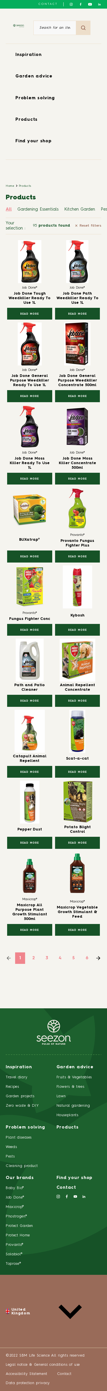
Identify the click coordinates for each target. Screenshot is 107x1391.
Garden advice (34, 76)
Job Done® (15, 1197)
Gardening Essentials (37, 209)
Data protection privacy (28, 1383)
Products (26, 120)
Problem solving (34, 98)
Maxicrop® (15, 1207)
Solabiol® (14, 1254)
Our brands (20, 1178)
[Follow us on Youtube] (90, 4)
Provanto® (14, 1245)
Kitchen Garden (79, 209)
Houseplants (67, 1115)
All (9, 209)
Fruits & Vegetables (74, 1077)
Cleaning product (22, 1166)
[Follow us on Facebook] (80, 4)
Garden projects (20, 1096)
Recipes (12, 1087)
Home (10, 185)
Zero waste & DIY (22, 1106)
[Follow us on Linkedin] (99, 4)
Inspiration (28, 55)
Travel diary (17, 1077)
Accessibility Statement (27, 1374)
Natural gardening (73, 1106)
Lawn (61, 1096)
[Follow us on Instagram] (71, 4)
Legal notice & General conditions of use (43, 1365)
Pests (10, 1156)
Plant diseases (19, 1137)
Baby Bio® (15, 1188)
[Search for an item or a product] (54, 28)
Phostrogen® (16, 1216)
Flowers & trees (70, 1087)
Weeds (11, 1147)
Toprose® (13, 1264)
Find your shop (33, 141)
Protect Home (18, 1235)
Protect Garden (19, 1226)
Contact (48, 4)
